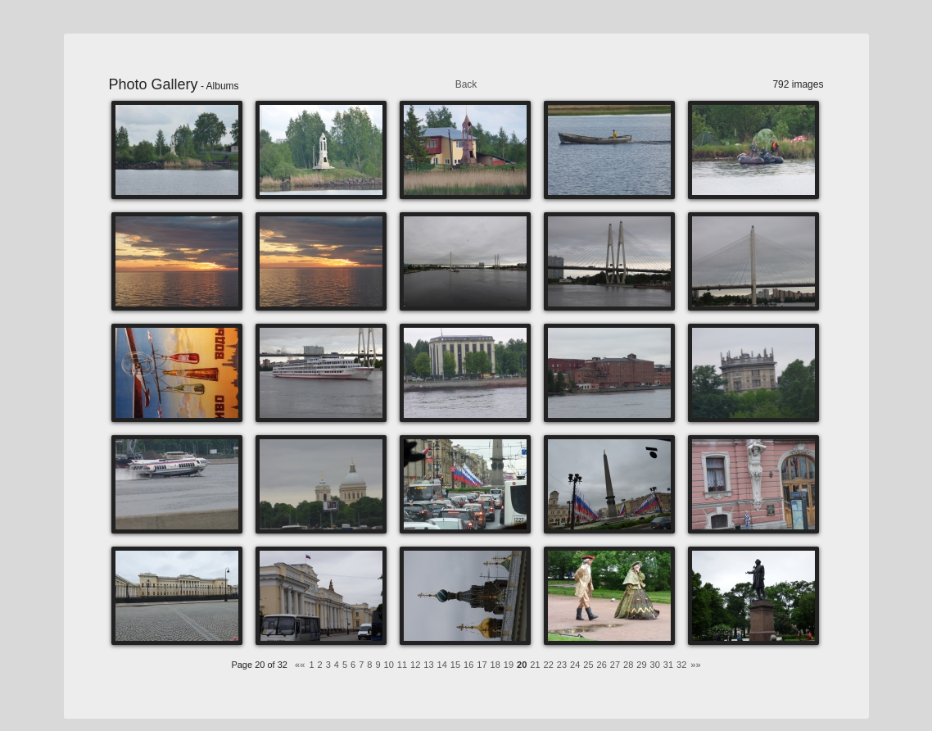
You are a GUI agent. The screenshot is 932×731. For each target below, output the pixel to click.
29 (641, 665)
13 (428, 665)
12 (415, 665)
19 (509, 665)
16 (468, 665)
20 (522, 665)
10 (389, 665)
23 (562, 665)
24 (575, 665)
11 (402, 665)
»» (695, 665)
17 (481, 665)
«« (300, 665)
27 (615, 665)
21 (535, 665)
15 (455, 665)
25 (588, 665)
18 (495, 665)
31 (668, 665)
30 (655, 665)
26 (602, 665)
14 (442, 665)
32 (681, 665)
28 (628, 665)
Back (466, 84)
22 (549, 665)
